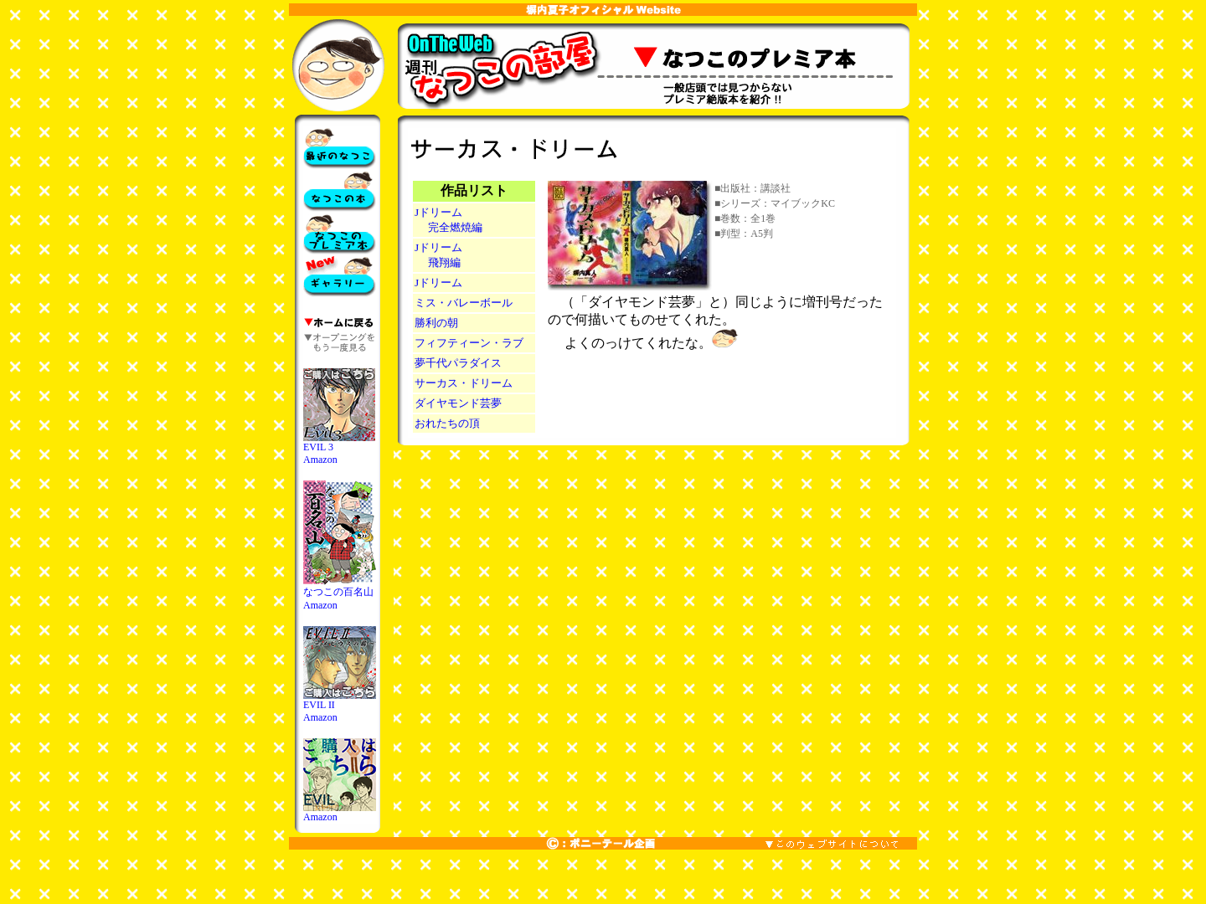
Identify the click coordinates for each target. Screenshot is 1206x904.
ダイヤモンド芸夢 (458, 403)
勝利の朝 (436, 322)
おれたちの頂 (447, 423)
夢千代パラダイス (458, 363)
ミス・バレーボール (464, 302)
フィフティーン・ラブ (469, 342)
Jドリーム (438, 282)
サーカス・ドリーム (464, 383)
